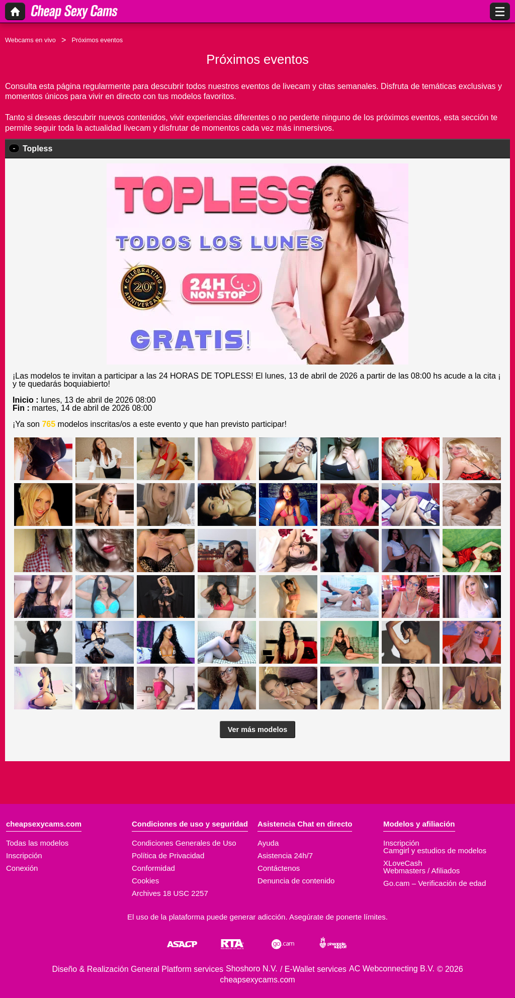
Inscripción (24, 855)
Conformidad (153, 868)
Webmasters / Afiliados (421, 870)
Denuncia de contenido (296, 880)
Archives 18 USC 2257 (170, 893)
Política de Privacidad (168, 855)
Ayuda (268, 843)
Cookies (145, 880)
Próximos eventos (97, 40)
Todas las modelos (37, 843)
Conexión (22, 868)
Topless (37, 148)
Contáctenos (279, 868)
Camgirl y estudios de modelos (434, 850)
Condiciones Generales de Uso (184, 843)
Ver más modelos (257, 729)
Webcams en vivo (30, 40)
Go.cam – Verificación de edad (434, 883)
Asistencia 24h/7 (285, 855)
